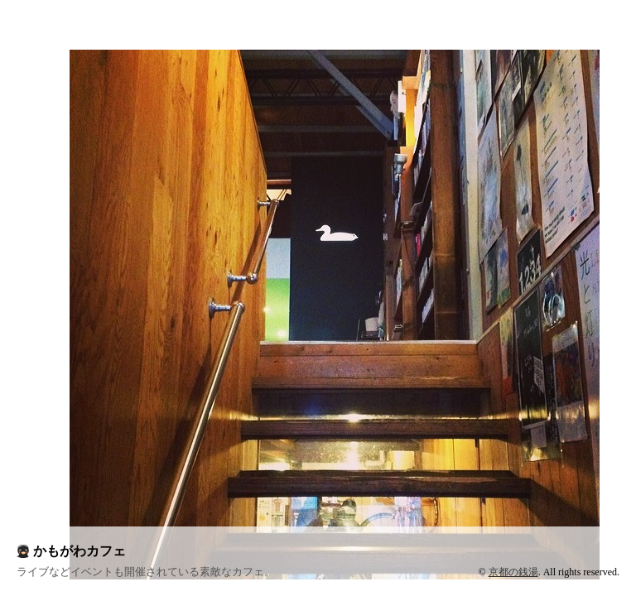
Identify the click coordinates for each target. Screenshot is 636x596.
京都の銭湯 (513, 572)
